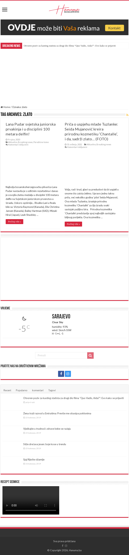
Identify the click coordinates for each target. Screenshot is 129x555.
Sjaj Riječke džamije (33, 459)
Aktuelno (12, 142)
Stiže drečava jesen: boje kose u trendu (44, 444)
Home (5, 107)
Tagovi (52, 390)
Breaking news (25, 142)
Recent (7, 390)
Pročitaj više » (14, 221)
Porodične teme (41, 142)
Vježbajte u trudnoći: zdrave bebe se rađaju (47, 428)
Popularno (21, 390)
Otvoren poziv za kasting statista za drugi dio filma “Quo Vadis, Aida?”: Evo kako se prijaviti (70, 45)
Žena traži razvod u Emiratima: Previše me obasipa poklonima (57, 413)
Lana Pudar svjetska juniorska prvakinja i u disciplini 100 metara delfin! (31, 129)
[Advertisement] (64, 77)
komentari (38, 390)
